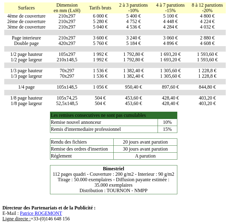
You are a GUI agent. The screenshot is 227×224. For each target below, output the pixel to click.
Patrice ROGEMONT (41, 213)
